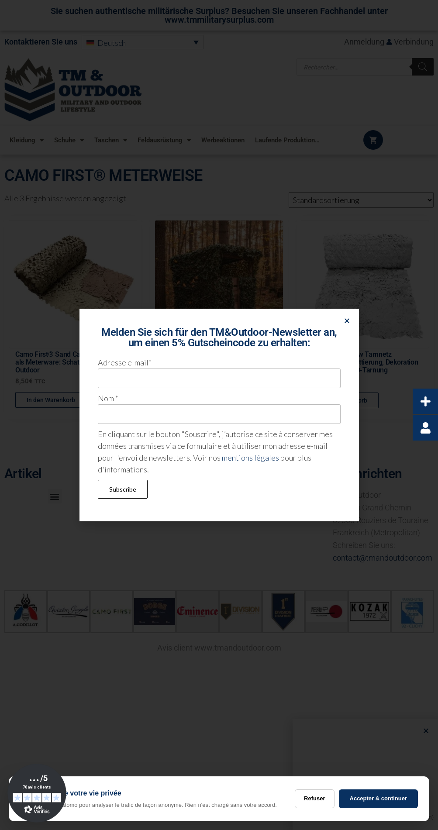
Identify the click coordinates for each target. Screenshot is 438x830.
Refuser (314, 798)
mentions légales (250, 457)
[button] (347, 320)
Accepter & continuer (378, 798)
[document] (219, 415)
